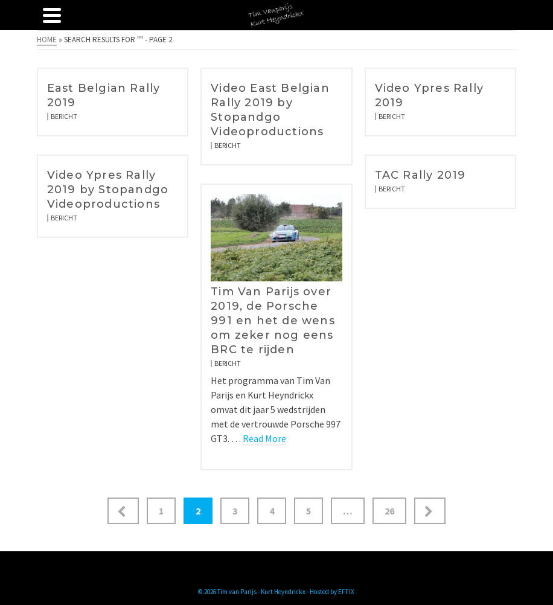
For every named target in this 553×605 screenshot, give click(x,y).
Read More (264, 438)
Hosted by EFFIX (332, 591)
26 (389, 511)
